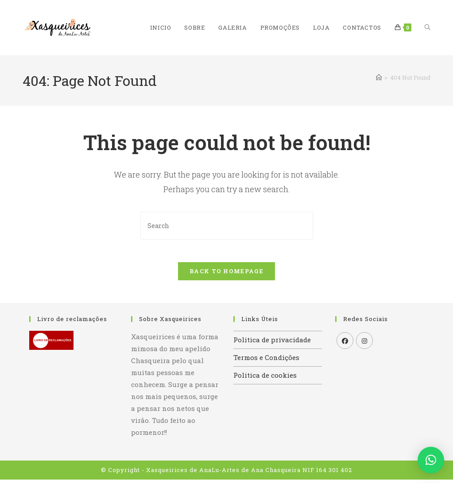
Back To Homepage (226, 275)
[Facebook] (345, 345)
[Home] (379, 77)
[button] (431, 460)
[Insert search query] (226, 226)
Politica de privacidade (272, 344)
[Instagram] (364, 345)
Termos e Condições (266, 361)
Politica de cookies (265, 379)
